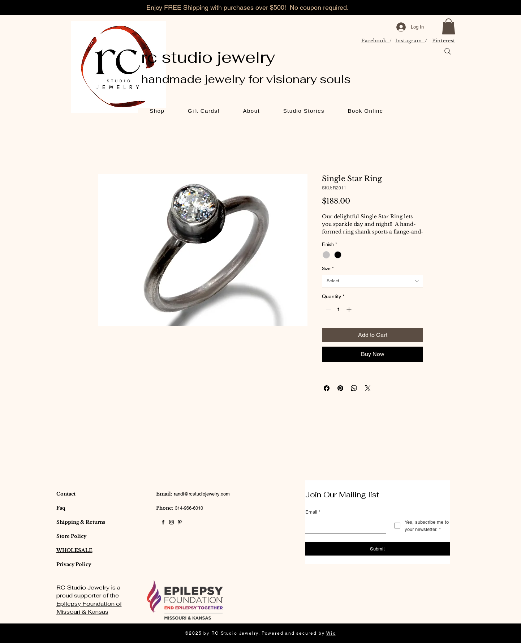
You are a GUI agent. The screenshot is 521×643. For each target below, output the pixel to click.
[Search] (447, 51)
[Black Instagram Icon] (171, 522)
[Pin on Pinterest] (340, 388)
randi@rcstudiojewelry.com (202, 494)
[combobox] (372, 281)
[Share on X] (367, 388)
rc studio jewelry (208, 57)
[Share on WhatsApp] (354, 388)
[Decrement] (327, 309)
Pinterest (443, 41)
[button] (448, 26)
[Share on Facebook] (326, 388)
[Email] (343, 526)
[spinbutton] (338, 309)
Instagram (410, 41)
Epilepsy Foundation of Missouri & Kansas (89, 608)
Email (312, 512)
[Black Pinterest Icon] (180, 522)
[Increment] (349, 309)
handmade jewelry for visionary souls (245, 79)
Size (328, 268)
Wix (330, 633)
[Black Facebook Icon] (163, 522)
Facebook (375, 41)
